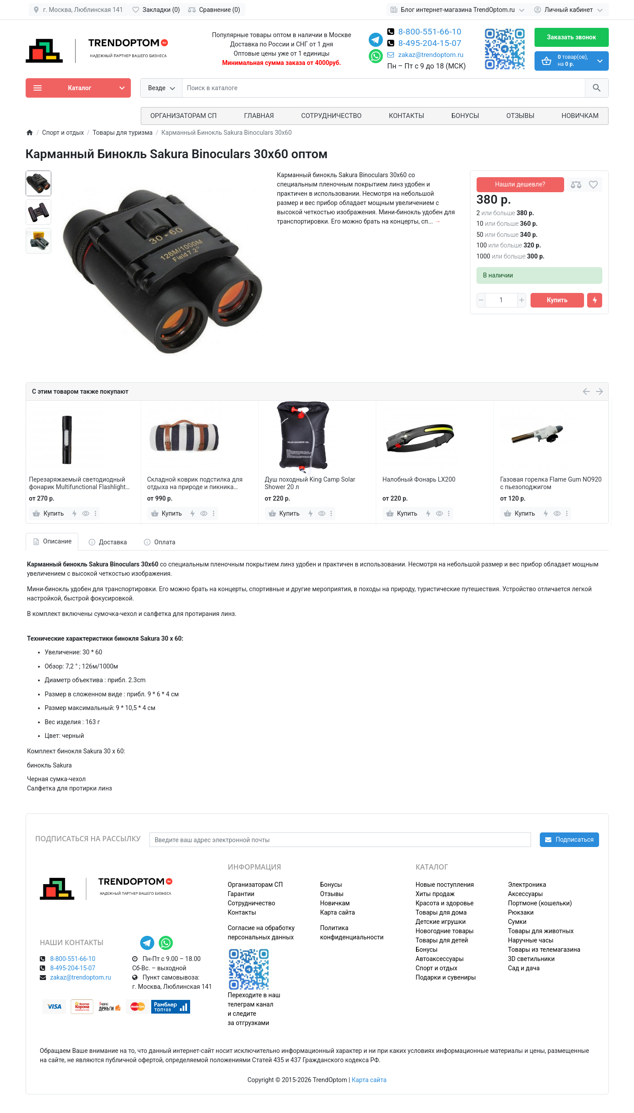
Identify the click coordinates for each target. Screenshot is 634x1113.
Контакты (406, 116)
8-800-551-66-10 (430, 32)
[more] (95, 513)
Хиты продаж (435, 893)
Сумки (517, 921)
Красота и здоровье (445, 903)
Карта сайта (337, 912)
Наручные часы (531, 940)
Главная (259, 116)
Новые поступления (445, 884)
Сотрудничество (251, 903)
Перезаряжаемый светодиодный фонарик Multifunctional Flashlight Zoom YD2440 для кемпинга (77, 483)
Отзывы (520, 116)
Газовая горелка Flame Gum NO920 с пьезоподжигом (551, 483)
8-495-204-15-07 (430, 43)
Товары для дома (441, 912)
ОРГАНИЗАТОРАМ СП (183, 116)
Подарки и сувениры (446, 977)
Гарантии (241, 893)
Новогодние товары (445, 930)
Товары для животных (540, 930)
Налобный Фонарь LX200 (418, 479)
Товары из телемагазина (544, 949)
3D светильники (531, 958)
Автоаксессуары (440, 958)
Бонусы (465, 116)
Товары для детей (442, 940)
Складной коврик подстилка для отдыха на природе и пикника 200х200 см (195, 483)
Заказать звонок (571, 37)
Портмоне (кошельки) (540, 903)
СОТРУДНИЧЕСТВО (331, 116)
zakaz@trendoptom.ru (425, 55)
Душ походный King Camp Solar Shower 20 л (310, 483)
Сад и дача (524, 968)
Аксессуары (525, 893)
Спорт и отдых (437, 968)
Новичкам (580, 116)
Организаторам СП (255, 884)
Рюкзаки (521, 912)
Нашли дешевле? (520, 184)
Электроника (527, 884)
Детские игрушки (441, 921)
